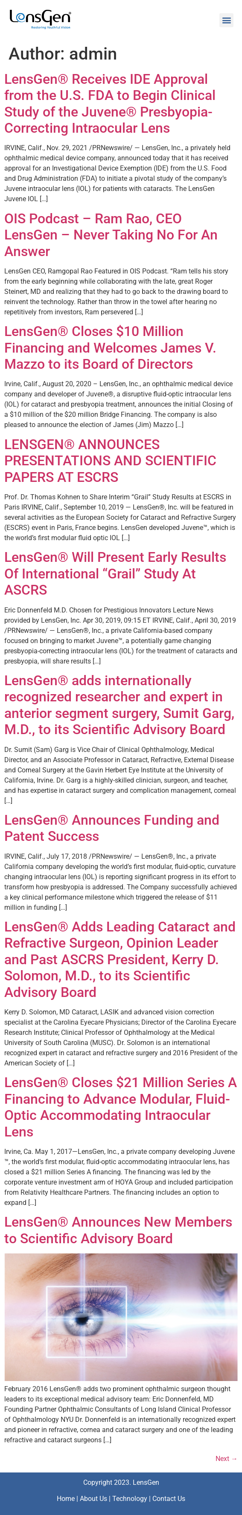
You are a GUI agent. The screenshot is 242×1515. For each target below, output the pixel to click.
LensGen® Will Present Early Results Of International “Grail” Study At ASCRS (115, 573)
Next (227, 1459)
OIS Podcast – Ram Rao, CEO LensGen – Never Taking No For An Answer (111, 235)
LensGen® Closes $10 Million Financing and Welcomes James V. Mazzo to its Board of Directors (110, 347)
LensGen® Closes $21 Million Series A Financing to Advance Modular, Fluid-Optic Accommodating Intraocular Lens (120, 1106)
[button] (226, 20)
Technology (129, 1499)
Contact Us (168, 1499)
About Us (93, 1499)
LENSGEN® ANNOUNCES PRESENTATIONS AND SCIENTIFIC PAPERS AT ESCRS (110, 460)
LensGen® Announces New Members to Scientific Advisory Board (118, 1230)
